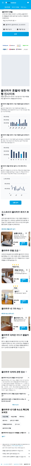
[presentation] (5, 214)
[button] (3, 2)
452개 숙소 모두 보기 (7, 313)
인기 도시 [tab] (17, 424)
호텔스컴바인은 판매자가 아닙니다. (16, 451)
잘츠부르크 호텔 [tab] (7, 428)
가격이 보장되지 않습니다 (17, 445)
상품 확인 (23, 243)
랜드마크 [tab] (5, 420)
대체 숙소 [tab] (21, 416)
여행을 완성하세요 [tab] (7, 424)
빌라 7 (3, 436)
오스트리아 (6, 464)
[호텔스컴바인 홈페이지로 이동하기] (11, 3)
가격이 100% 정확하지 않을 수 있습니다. (16, 457)
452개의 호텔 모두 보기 (8, 229)
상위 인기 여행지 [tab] (14, 420)
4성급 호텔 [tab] (13, 416)
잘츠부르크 (16, 464)
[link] (15, 203)
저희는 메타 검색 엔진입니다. (16, 454)
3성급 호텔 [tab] (5, 416)
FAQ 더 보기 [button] (15, 404)
